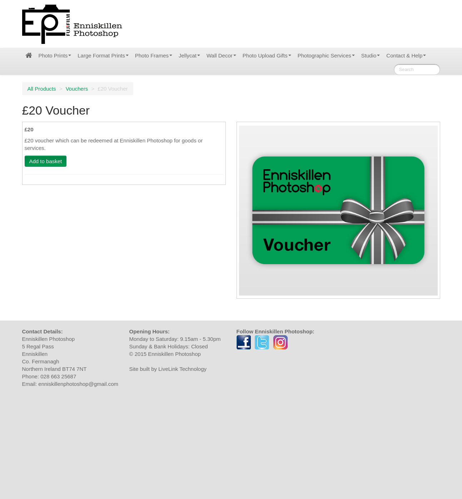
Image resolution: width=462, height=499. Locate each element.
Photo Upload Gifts (267, 55)
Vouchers (77, 89)
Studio (370, 55)
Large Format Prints (103, 55)
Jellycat (189, 55)
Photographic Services (326, 55)
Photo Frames (153, 55)
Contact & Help (406, 55)
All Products (42, 89)
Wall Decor (221, 55)
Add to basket (45, 161)
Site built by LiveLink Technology (168, 369)
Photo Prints (55, 55)
